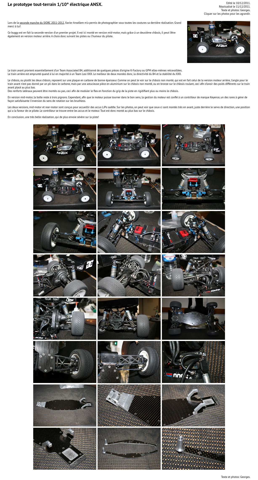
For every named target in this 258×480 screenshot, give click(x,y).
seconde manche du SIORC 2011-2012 (42, 23)
